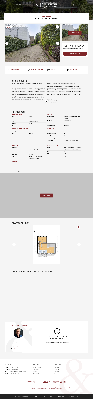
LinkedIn (57, 371)
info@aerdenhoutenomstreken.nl (19, 348)
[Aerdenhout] (46, 5)
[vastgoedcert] (37, 382)
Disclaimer (35, 396)
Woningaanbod (37, 367)
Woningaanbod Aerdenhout (55, 388)
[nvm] (61, 382)
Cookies (43, 396)
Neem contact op (75, 53)
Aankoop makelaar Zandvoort (44, 387)
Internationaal (36, 375)
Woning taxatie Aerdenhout (58, 387)
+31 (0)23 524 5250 (14, 367)
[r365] (54, 382)
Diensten (35, 371)
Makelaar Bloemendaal (31, 387)
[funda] (30, 382)
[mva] (64, 382)
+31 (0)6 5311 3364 (14, 369)
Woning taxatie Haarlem (42, 388)
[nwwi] (45, 382)
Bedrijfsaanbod (36, 369)
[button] (6, 43)
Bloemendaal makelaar (38, 377)
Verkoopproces (61, 396)
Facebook (57, 367)
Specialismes (36, 373)
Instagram (57, 369)
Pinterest (57, 377)
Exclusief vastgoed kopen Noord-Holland (15, 387)
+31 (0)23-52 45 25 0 (19, 346)
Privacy (51, 396)
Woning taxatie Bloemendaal (73, 387)
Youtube (57, 375)
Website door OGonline (73, 396)
